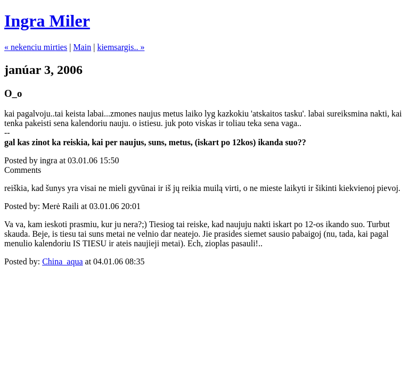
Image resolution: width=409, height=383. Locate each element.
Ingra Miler (47, 20)
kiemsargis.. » (120, 47)
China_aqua (62, 261)
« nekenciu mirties (35, 47)
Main (82, 47)
